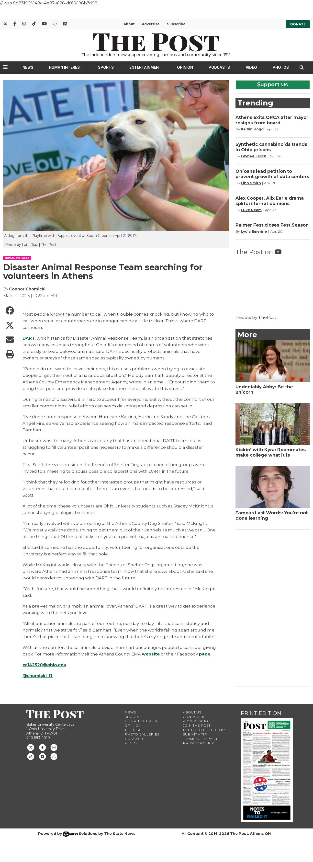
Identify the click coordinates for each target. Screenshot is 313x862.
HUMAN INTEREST (17, 258)
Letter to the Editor (204, 730)
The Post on (258, 252)
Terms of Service (200, 738)
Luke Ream (251, 210)
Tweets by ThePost (255, 317)
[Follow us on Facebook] (42, 747)
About (129, 24)
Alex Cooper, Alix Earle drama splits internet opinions (269, 200)
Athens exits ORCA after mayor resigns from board (271, 120)
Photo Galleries (142, 734)
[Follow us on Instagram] (54, 747)
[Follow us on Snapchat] (54, 756)
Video (251, 67)
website (151, 654)
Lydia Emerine (254, 231)
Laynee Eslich (253, 156)
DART (28, 338)
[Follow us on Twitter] (30, 747)
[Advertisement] (272, 607)
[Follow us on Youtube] (42, 756)
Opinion (185, 67)
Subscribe (176, 24)
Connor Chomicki (27, 289)
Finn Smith (251, 183)
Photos (281, 67)
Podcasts (219, 67)
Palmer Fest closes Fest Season (272, 225)
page (204, 654)
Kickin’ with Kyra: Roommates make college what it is (270, 452)
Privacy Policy (198, 743)
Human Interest (65, 67)
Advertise (151, 24)
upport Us (272, 84)
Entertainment (145, 67)
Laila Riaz (30, 244)
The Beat (133, 730)
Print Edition (261, 713)
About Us (192, 712)
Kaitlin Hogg (252, 129)
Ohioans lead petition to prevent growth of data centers (272, 174)
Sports (106, 67)
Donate (298, 24)
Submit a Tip (195, 734)
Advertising (195, 721)
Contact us (194, 716)
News (27, 67)
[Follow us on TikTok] (30, 756)
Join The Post (196, 725)
